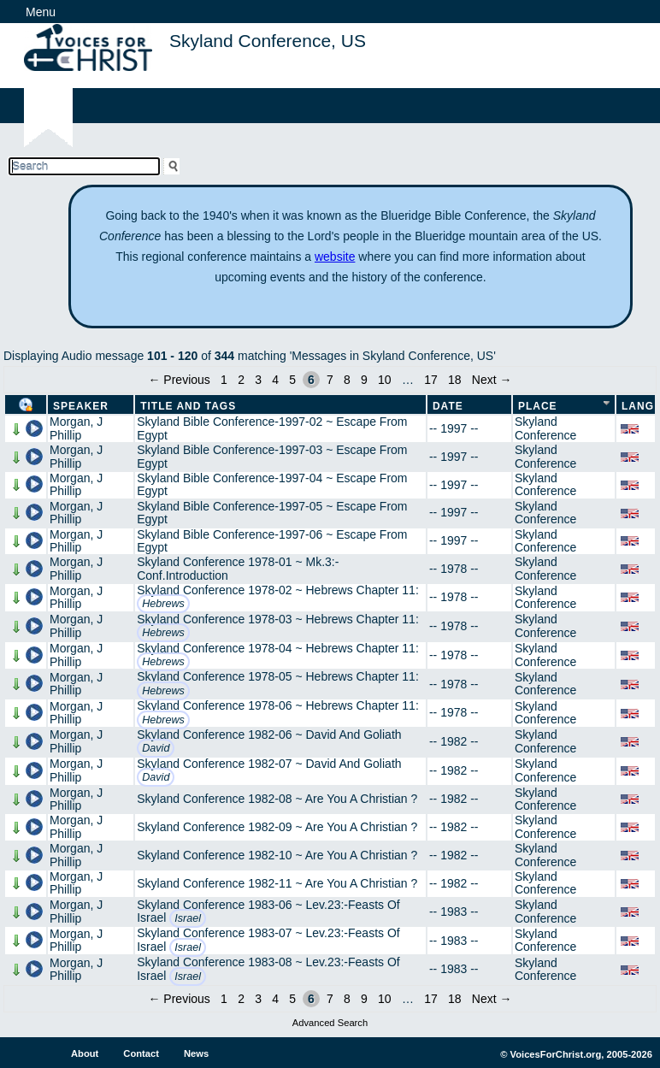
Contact (141, 1053)
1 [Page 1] (224, 379)
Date (448, 406)
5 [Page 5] (292, 379)
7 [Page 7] (330, 379)
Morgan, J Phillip (76, 428)
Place (537, 406)
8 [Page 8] (347, 379)
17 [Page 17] (431, 379)
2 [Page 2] (241, 379)
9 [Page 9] (364, 379)
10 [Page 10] (385, 379)
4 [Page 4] (275, 379)
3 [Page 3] (258, 379)
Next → (492, 379)
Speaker (81, 406)
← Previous (178, 379)
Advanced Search (330, 1023)
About (84, 1053)
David (155, 748)
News (196, 1053)
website (335, 256)
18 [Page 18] (455, 379)
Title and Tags (188, 406)
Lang (638, 406)
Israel (187, 918)
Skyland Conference (545, 428)
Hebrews (163, 604)
